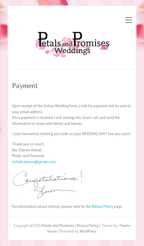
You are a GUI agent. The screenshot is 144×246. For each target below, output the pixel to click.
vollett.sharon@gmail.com (34, 161)
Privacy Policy (88, 225)
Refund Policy (102, 206)
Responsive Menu (128, 20)
